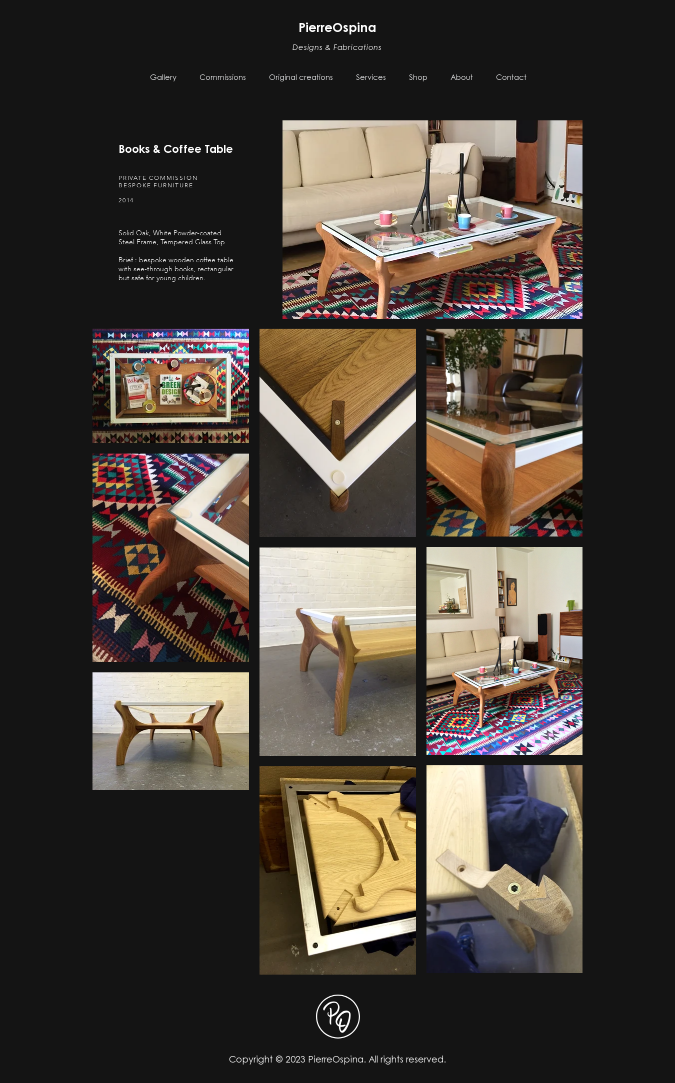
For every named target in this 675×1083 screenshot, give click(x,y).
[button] (223, 78)
